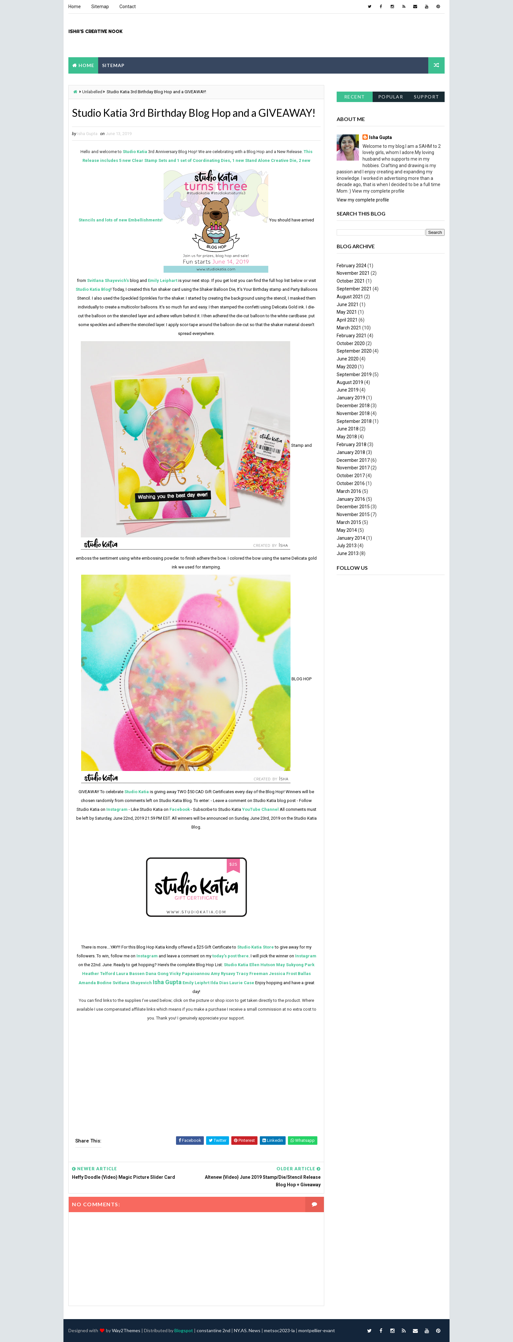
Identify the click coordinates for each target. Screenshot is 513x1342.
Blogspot (183, 1330)
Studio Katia (135, 151)
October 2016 (351, 483)
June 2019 (348, 389)
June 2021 (348, 304)
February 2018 (351, 444)
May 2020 (347, 366)
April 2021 (347, 319)
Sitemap (100, 6)
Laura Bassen (130, 973)
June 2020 (348, 358)
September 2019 (354, 374)
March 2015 (349, 522)
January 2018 (351, 452)
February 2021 (351, 335)
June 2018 (348, 428)
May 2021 (347, 312)
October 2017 (351, 475)
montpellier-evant (316, 1330)
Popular (390, 96)
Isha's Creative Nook (95, 31)
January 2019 (351, 397)
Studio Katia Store (255, 947)
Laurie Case (241, 982)
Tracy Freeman (252, 973)
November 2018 (353, 413)
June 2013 (348, 553)
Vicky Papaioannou (189, 973)
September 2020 (354, 351)
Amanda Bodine (95, 982)
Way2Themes (126, 1330)
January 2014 (351, 538)
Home (74, 6)
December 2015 (353, 506)
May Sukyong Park (295, 964)
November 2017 (353, 467)
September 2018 (354, 421)
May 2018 (347, 436)
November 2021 (353, 273)
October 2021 (351, 281)
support (426, 96)
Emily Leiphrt (196, 982)
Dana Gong (157, 973)
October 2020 (351, 343)
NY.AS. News (247, 1330)
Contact (127, 6)
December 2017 (353, 460)
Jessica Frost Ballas (290, 973)
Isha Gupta (167, 982)
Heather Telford (98, 973)
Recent (354, 96)
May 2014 (347, 530)
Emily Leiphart (162, 280)
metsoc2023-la (279, 1330)
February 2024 (351, 265)
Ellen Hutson (262, 964)
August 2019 (350, 382)
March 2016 (349, 491)
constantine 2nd (213, 1330)
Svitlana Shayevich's (108, 280)
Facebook (179, 809)
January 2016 (351, 499)
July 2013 (347, 545)
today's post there (230, 955)
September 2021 (354, 288)
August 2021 (350, 296)
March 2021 (349, 327)
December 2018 (353, 405)
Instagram (117, 809)
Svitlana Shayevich (132, 982)
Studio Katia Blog (93, 289)
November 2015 (353, 514)
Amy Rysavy (223, 973)
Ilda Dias (219, 982)
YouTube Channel (260, 809)
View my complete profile (363, 199)
